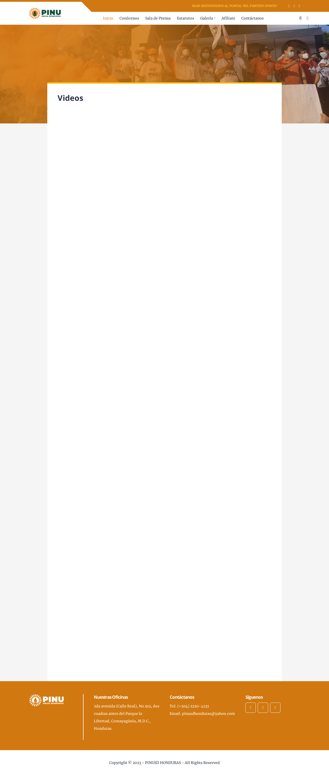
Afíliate (228, 18)
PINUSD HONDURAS (163, 762)
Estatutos (185, 18)
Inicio (108, 18)
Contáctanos (252, 18)
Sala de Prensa (158, 18)
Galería (206, 18)
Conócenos (129, 18)
